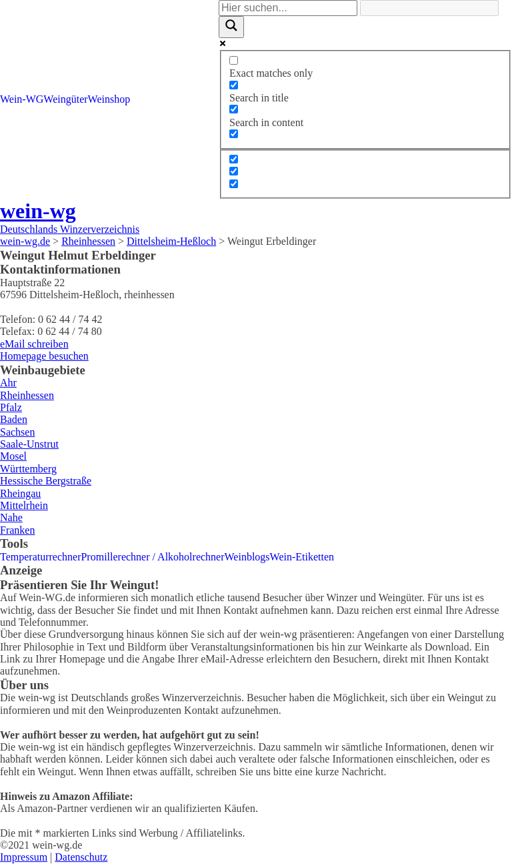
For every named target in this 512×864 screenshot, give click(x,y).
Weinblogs (247, 556)
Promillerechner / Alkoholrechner (152, 556)
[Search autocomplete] (429, 8)
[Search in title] (233, 85)
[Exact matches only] (233, 60)
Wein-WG (21, 99)
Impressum (23, 857)
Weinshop (109, 99)
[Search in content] (233, 109)
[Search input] (288, 8)
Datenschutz (81, 857)
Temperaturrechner (40, 556)
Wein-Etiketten (302, 556)
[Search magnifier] (231, 26)
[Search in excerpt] (233, 133)
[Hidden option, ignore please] (233, 159)
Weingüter (65, 99)
